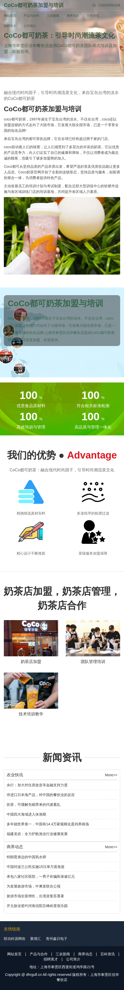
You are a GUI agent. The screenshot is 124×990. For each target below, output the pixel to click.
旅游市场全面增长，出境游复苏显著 (35, 896)
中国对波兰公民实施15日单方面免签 (36, 867)
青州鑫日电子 (56, 939)
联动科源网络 (14, 939)
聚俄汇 (35, 939)
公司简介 (30, 26)
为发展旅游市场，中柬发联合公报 (33, 886)
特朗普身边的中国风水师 (26, 857)
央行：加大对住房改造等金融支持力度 (37, 785)
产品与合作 (31, 15)
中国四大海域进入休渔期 (26, 814)
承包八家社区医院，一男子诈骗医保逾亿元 (41, 876)
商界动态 (73, 15)
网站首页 (10, 15)
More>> (111, 775)
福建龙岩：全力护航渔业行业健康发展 (37, 834)
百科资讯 (93, 15)
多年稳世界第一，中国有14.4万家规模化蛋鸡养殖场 (48, 824)
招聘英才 (10, 26)
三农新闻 (53, 15)
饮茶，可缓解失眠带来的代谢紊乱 (33, 804)
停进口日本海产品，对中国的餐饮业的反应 (41, 795)
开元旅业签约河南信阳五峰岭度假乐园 (37, 906)
